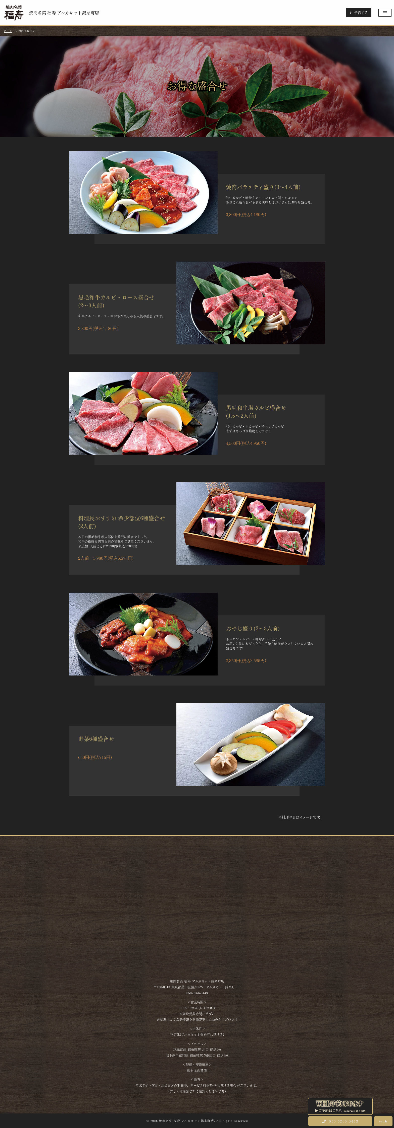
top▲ (383, 1121)
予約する (359, 12)
